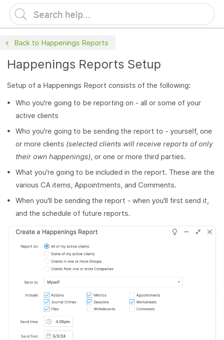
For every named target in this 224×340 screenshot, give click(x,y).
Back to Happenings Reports (55, 43)
